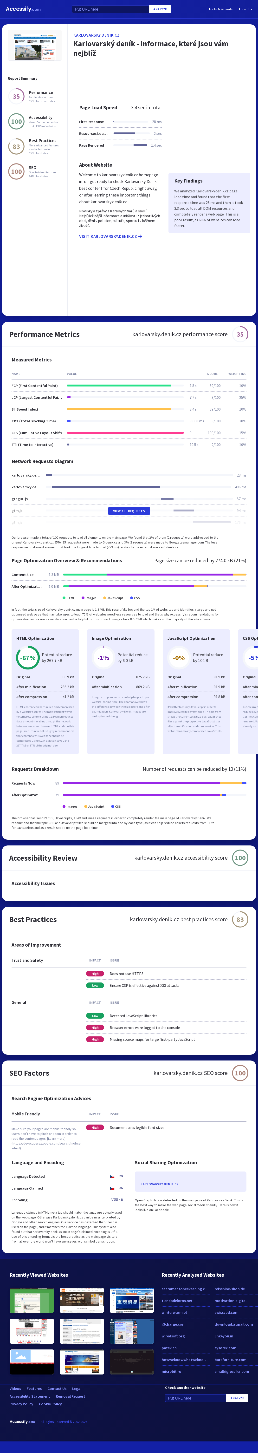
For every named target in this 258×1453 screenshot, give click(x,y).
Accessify (23, 9)
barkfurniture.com (230, 1359)
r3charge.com (174, 1324)
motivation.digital (230, 1300)
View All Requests (129, 511)
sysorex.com (225, 1347)
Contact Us (56, 1388)
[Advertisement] (156, 83)
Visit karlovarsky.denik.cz (111, 236)
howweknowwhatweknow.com (186, 1359)
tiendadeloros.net (177, 1300)
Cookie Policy (50, 1403)
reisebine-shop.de (230, 1288)
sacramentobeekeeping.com (186, 1288)
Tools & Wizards (220, 9)
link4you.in (224, 1336)
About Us (245, 9)
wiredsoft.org (173, 1336)
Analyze (160, 9)
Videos (15, 1388)
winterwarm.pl (174, 1312)
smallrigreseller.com (232, 1371)
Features (34, 1388)
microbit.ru (171, 1371)
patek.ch (169, 1347)
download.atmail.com (234, 1324)
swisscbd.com (227, 1312)
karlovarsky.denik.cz (96, 35)
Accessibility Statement (30, 1396)
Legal (76, 1388)
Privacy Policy (21, 1403)
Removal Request (70, 1396)
